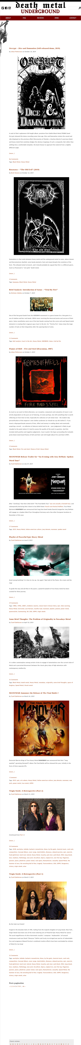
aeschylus (20, 849)
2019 (14, 529)
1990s (19, 606)
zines (57, 18)
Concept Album (23, 852)
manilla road (38, 609)
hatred (29, 855)
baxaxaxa (16, 282)
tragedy (39, 863)
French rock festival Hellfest (54, 506)
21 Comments (13, 955)
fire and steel (25, 449)
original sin (49, 858)
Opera (43, 858)
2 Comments (13, 279)
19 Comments (13, 603)
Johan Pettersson (16, 51)
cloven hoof (43, 606)
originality (49, 682)
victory (11, 866)
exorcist (69, 852)
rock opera (38, 860)
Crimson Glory (52, 606)
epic (58, 606)
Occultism (37, 858)
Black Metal (16, 162)
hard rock (23, 855)
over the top (58, 858)
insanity (43, 855)
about (8, 18)
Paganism (66, 858)
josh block (56, 855)
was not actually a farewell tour (60, 504)
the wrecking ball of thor (28, 863)
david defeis (41, 852)
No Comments (13, 159)
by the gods (52, 849)
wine (24, 866)
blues (46, 849)
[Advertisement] (42, 34)
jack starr (50, 855)
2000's (24, 606)
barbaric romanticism (36, 849)
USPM (35, 611)
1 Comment (13, 777)
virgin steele (41, 611)
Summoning (22, 611)
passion (11, 860)
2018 (14, 849)
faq (24, 18)
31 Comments (13, 680)
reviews (40, 18)
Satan (51, 341)
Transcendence (48, 863)
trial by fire (57, 341)
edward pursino (57, 852)
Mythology (22, 858)
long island (68, 855)
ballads (26, 849)
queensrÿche (13, 611)
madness (15, 858)
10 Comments (13, 846)
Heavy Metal (25, 162)
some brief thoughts (60, 682)
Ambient (30, 606)
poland (57, 609)
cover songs (32, 852)
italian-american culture (33, 529)
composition (13, 852)
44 (23, 986)
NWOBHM (45, 341)
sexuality (55, 860)
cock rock (70, 849)
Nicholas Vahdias (16, 293)
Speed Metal (20, 685)
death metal (25, 682)
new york (30, 858)
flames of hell (35, 449)
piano (17, 860)
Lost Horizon (29, 609)
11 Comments (13, 338)
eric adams (23, 780)
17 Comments (13, 526)
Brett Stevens (15, 173)
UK (28, 611)
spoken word (62, 529)
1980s (15, 606)
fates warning (65, 606)
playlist (52, 609)
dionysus (49, 852)
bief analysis (17, 341)
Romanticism (47, 860)
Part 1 (22, 835)
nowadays (42, 682)
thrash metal (28, 685)
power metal (65, 609)
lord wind (21, 609)
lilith (62, 855)
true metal (25, 783)
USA (30, 611)
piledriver (22, 860)
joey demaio (46, 529)
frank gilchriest (14, 855)
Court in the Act (27, 341)
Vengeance (65, 863)
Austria (36, 606)
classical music (61, 849)
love (10, 858)
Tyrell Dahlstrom (16, 464)
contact (72, 18)
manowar (54, 529)
